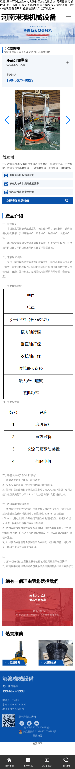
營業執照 (37, 735)
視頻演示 (47, 761)
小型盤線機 (44, 52)
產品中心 (28, 761)
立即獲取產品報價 (37, 200)
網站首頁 (9, 761)
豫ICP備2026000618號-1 (37, 727)
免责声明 (37, 743)
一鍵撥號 (65, 761)
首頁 (21, 52)
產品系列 (31, 52)
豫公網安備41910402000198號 (37, 731)
